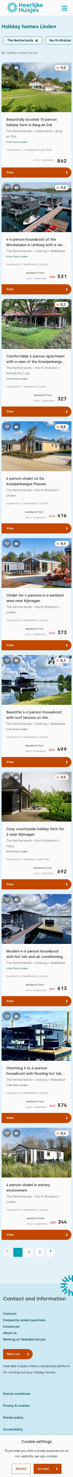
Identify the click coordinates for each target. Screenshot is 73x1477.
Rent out (13, 1354)
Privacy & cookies (16, 1405)
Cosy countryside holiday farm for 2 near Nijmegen (35, 831)
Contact (10, 1314)
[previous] (7, 1252)
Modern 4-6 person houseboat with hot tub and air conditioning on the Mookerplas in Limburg (34, 954)
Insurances (11, 1326)
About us (10, 1333)
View (10, 172)
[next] (50, 1252)
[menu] (64, 7)
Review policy (13, 1417)
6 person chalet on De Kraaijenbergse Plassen (26, 481)
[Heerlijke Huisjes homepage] (25, 7)
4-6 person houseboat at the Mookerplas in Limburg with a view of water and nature (35, 242)
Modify (21, 1469)
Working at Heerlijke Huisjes (24, 1339)
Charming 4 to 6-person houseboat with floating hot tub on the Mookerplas (34, 1071)
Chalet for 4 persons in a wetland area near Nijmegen (34, 598)
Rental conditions (17, 1394)
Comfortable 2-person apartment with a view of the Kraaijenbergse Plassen (35, 359)
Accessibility (13, 1429)
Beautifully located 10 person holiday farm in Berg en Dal (31, 122)
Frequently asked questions (24, 1320)
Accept (43, 1469)
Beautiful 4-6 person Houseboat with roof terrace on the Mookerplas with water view (34, 715)
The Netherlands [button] (20, 40)
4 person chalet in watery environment (28, 1187)
